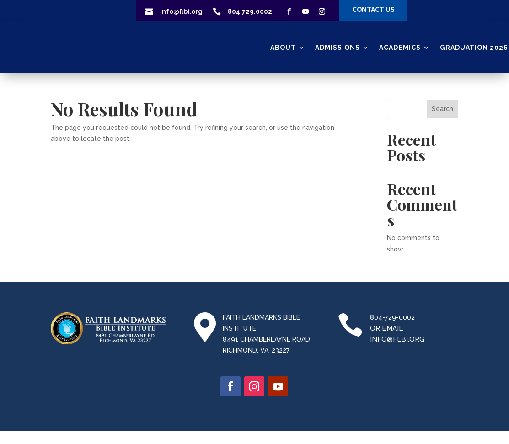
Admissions (337, 47)
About (283, 47)
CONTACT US (373, 9)
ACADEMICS (400, 47)
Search (442, 108)
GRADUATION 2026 (474, 47)
